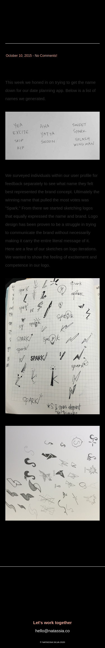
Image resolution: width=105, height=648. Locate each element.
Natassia (17, 10)
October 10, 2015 (19, 56)
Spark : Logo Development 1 (50, 64)
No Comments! (46, 56)
